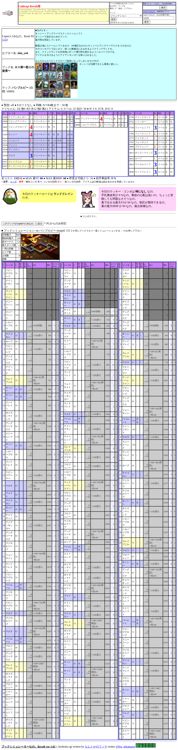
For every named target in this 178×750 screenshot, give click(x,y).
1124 (4, 39)
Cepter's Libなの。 (150, 12)
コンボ (13, 181)
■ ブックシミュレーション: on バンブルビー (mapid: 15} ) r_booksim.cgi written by (89, 488)
